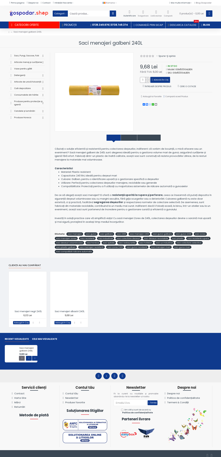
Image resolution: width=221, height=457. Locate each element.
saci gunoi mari (182, 243)
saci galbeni (106, 230)
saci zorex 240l (115, 243)
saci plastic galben (66, 243)
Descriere (107, 137)
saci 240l (121, 230)
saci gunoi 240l (183, 230)
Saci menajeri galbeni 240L (26, 346)
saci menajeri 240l (139, 230)
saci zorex (200, 230)
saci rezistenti (87, 234)
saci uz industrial (164, 239)
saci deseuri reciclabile (156, 234)
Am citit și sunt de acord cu (137, 408)
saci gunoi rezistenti (137, 243)
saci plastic (178, 234)
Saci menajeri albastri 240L (70, 308)
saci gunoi (91, 230)
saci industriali (105, 234)
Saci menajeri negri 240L (28, 308)
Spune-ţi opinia (167, 56)
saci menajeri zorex (66, 234)
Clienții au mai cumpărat (25, 261)
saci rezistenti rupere (198, 234)
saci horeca (93, 239)
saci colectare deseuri (128, 234)
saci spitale (109, 239)
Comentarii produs (153, 137)
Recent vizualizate (17, 335)
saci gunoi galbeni (162, 230)
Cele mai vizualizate (44, 335)
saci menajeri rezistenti (91, 243)
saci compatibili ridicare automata (74, 248)
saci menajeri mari (160, 243)
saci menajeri (75, 230)
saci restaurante (126, 239)
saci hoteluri (145, 239)
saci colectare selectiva (189, 239)
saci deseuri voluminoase (69, 239)
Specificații (127, 137)
